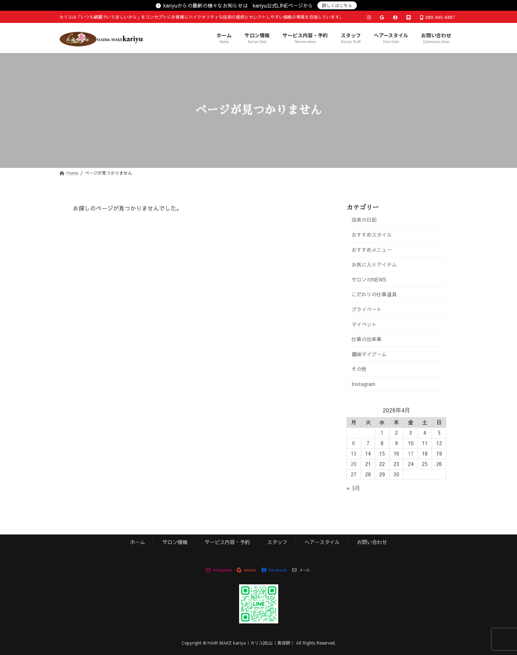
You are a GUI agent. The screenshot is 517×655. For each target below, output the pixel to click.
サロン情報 (174, 542)
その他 (359, 368)
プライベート (366, 309)
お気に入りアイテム (374, 264)
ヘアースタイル (322, 542)
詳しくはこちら (337, 5)
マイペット (364, 324)
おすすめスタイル (371, 234)
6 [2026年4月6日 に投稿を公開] (353, 443)
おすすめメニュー (371, 249)
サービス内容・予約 (227, 542)
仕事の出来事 (366, 339)
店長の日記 (364, 219)
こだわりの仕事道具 (374, 294)
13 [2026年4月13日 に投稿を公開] (354, 453)
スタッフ (277, 542)
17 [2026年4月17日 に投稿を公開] (411, 453)
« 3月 (353, 488)
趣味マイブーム (369, 353)
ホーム (137, 542)
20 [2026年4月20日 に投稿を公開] (354, 463)
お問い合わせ (372, 542)
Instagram (363, 383)
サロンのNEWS (368, 279)
